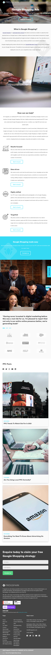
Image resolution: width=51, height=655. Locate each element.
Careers (4, 627)
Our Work (5, 625)
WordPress (5, 638)
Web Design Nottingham (16, 641)
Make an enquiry (25, 19)
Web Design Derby (7, 642)
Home (17, 6)
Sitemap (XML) (17, 638)
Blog (4, 623)
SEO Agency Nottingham (16, 644)
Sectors (15, 627)
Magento (5, 636)
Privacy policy (17, 634)
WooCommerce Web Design (6, 631)
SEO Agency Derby (7, 643)
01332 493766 (30, 632)
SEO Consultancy (18, 619)
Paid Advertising (23, 6)
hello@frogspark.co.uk (32, 630)
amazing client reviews (22, 612)
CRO (15, 623)
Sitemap (15, 636)
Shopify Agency (6, 634)
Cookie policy (17, 633)
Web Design (5, 629)
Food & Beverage (18, 631)
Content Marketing (18, 621)
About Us (5, 621)
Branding (5, 640)
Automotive (16, 629)
